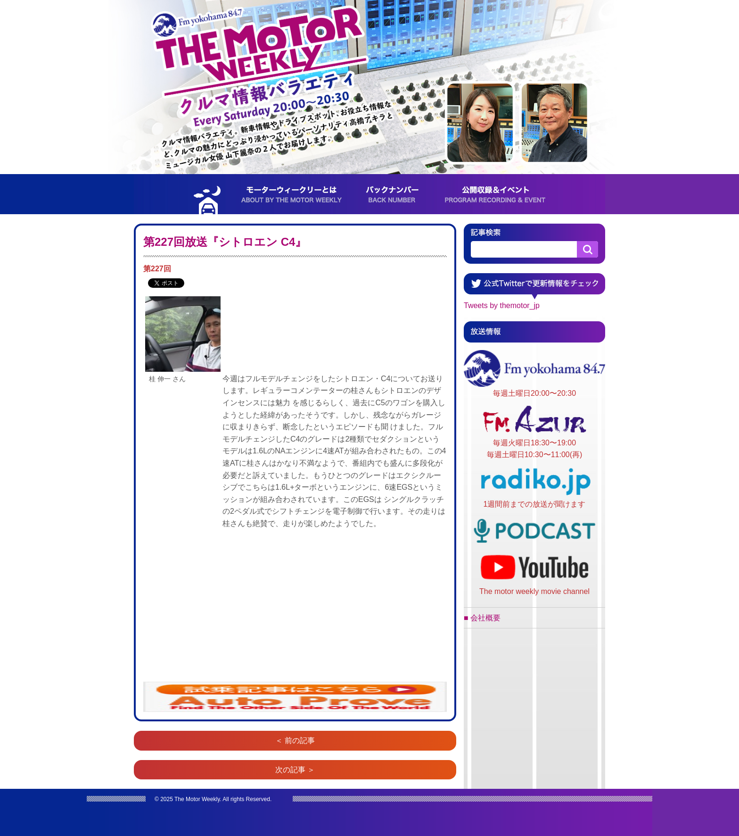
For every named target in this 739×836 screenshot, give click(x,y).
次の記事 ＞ (295, 770)
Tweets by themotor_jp (502, 305)
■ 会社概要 (482, 618)
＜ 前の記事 (295, 740)
